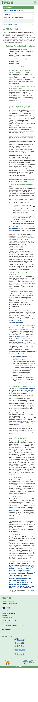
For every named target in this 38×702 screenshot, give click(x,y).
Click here (12, 304)
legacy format (13, 342)
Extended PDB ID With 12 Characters (18, 10)
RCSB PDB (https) (7, 620)
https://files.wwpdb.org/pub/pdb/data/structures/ (23, 351)
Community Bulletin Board (9, 603)
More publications (7, 629)
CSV (13, 515)
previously (12, 343)
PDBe (10, 613)
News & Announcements (9, 601)
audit (19, 356)
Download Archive (7, 611)
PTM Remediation (19, 103)
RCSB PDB (5, 613)
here (13, 81)
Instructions (5, 615)
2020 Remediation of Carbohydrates (19, 59)
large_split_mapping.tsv (16, 457)
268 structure (18, 141)
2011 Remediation (14, 61)
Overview (18, 592)
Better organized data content (21, 361)
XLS (34, 514)
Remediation (18, 21)
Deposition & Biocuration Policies (18, 17)
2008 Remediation (14, 63)
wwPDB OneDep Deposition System (23, 336)
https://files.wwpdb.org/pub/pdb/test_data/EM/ (23, 417)
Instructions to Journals (18, 24)
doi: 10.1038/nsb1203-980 (9, 627)
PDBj (14, 613)
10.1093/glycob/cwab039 (16, 322)
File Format (18, 14)
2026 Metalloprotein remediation (18, 49)
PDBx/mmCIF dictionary (22, 331)
